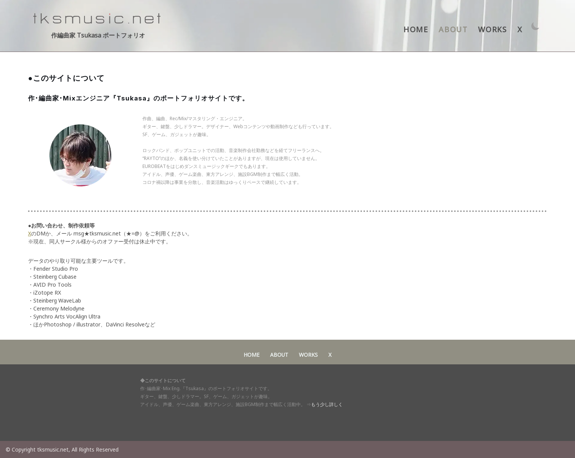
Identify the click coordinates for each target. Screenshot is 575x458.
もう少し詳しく (327, 404)
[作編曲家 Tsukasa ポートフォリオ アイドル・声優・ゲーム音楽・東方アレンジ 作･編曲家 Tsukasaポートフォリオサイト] (98, 25)
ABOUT (453, 29)
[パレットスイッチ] (535, 26)
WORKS (492, 29)
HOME (415, 29)
